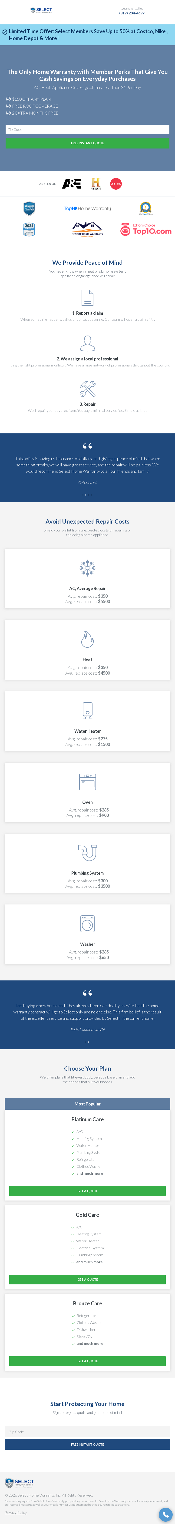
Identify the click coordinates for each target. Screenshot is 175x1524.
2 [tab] (86, 495)
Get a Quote (87, 1191)
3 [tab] (89, 495)
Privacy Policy (16, 1512)
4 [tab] (92, 495)
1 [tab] (83, 495)
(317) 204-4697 (132, 13)
